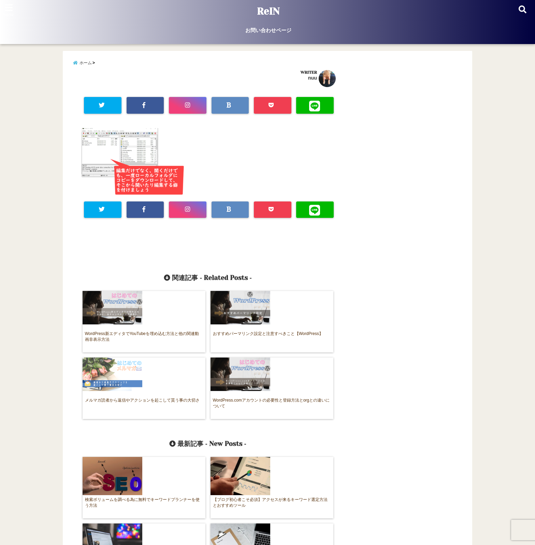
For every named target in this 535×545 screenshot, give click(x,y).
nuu (312, 80)
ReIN (268, 11)
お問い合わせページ (268, 30)
